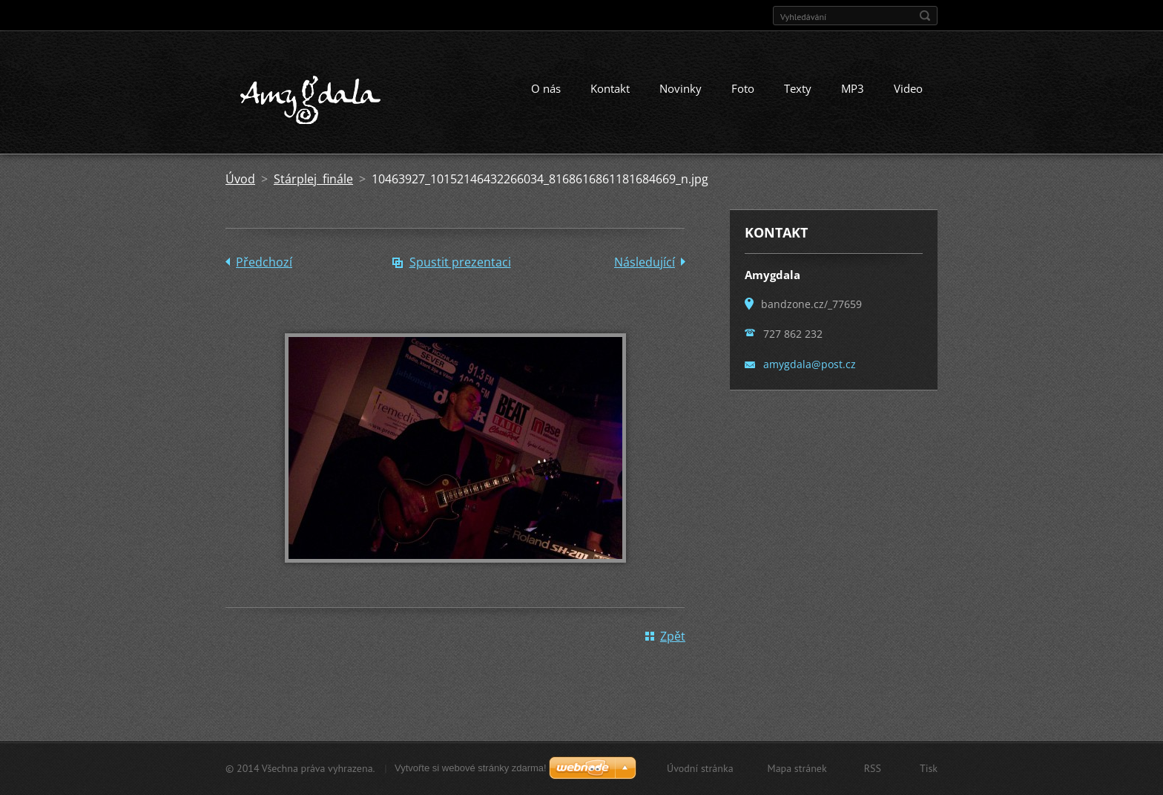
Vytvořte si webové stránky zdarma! (471, 767)
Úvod (240, 179)
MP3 (852, 88)
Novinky (680, 88)
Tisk (929, 768)
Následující (644, 262)
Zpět (672, 636)
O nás (546, 88)
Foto (742, 88)
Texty (797, 88)
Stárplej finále (313, 179)
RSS (872, 768)
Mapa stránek (797, 768)
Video (908, 88)
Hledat (925, 15)
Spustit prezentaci (460, 262)
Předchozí (264, 262)
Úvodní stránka (700, 768)
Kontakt (610, 88)
